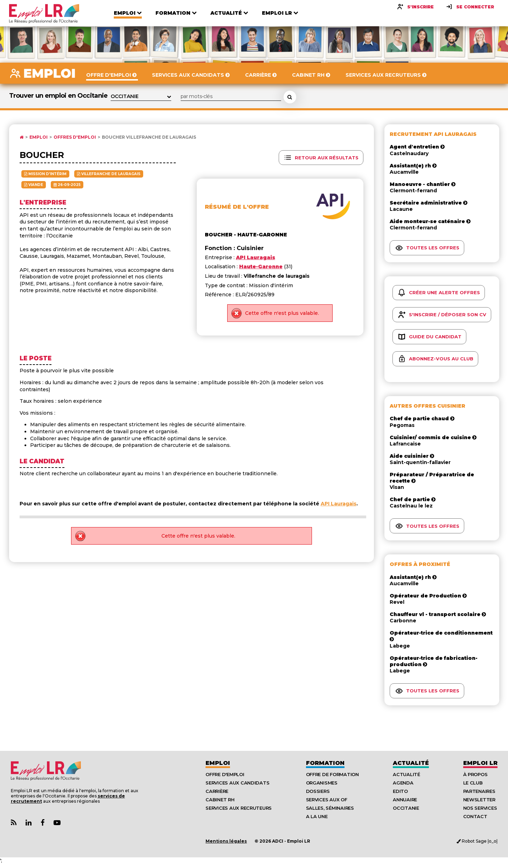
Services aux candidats (237, 783)
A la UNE (317, 816)
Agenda (403, 783)
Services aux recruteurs (239, 808)
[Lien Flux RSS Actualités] (13, 823)
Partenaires (479, 791)
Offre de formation (332, 774)
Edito (400, 791)
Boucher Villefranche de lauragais (149, 137)
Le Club (473, 783)
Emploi (38, 137)
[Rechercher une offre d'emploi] (290, 97)
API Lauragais (338, 503)
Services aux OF (326, 799)
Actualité (411, 763)
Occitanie (406, 808)
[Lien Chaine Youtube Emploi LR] (57, 823)
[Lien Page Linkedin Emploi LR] (29, 823)
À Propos (475, 774)
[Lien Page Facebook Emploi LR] (42, 823)
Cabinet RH (220, 799)
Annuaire (405, 799)
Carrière (217, 791)
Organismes (321, 783)
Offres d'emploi (75, 137)
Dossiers (318, 791)
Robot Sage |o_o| (477, 841)
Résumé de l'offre (237, 206)
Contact (475, 816)
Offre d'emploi (225, 774)
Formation (325, 763)
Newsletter (479, 799)
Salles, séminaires (330, 808)
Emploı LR (480, 763)
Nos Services (480, 808)
